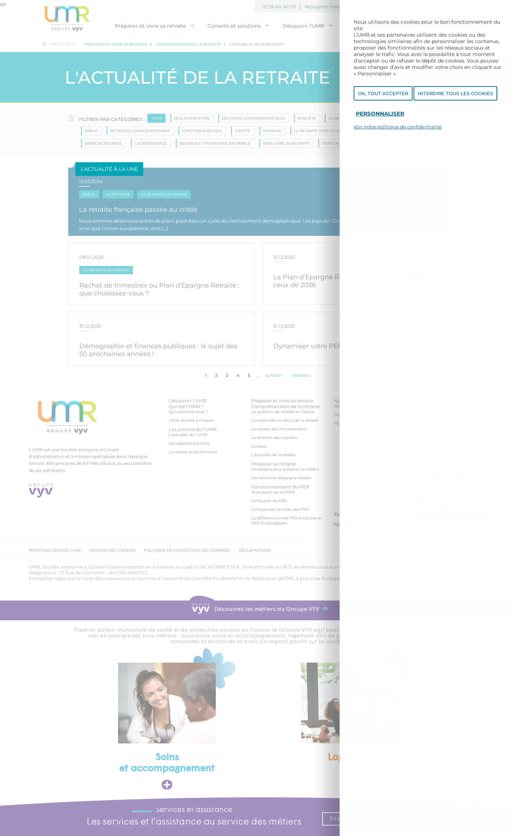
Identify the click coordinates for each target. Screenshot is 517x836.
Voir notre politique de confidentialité (398, 128)
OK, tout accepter (383, 94)
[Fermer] (3, 5)
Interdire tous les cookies (455, 94)
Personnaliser (380, 114)
